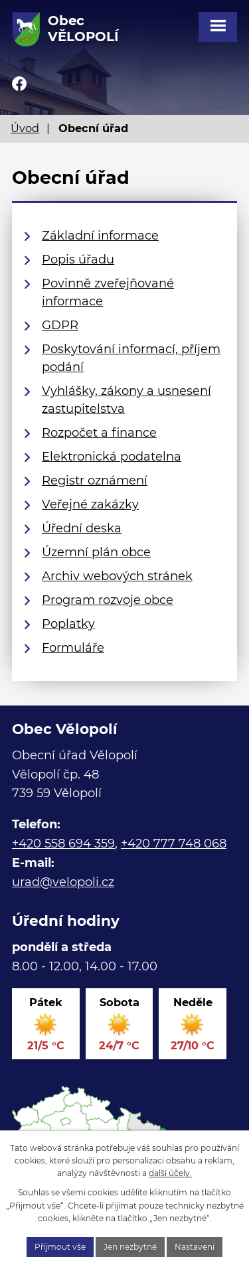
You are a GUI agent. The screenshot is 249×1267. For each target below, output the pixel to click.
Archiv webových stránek (117, 576)
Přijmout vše (60, 1247)
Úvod (25, 128)
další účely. (170, 1173)
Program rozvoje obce (107, 600)
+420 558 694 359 (63, 843)
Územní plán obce (96, 552)
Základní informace (100, 235)
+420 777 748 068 (173, 843)
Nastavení (194, 1247)
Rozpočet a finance (99, 432)
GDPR (60, 325)
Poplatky (68, 624)
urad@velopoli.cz (63, 882)
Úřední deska (82, 528)
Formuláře (73, 647)
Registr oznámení (94, 480)
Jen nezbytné (130, 1247)
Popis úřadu (78, 259)
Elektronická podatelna (111, 456)
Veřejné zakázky (90, 504)
